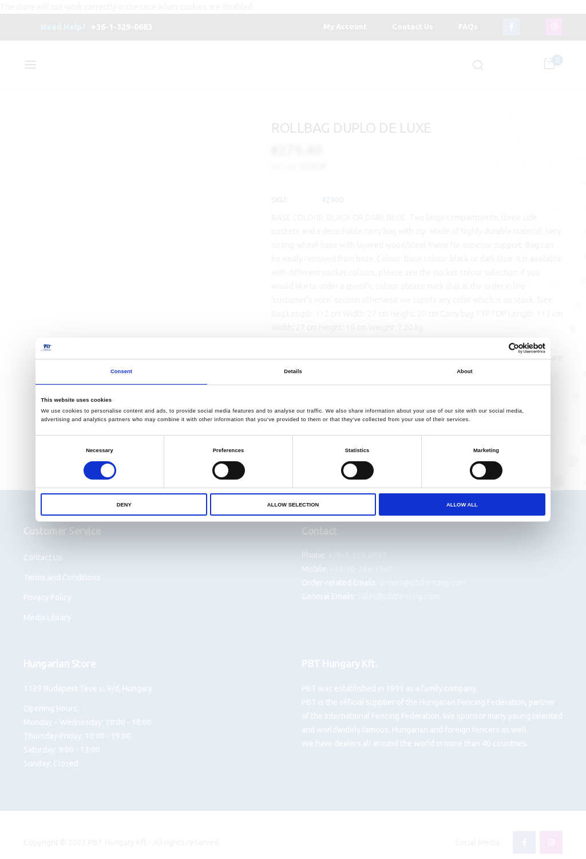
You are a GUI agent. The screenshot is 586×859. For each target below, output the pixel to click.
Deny (124, 505)
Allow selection (293, 505)
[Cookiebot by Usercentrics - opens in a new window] (495, 348)
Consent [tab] (121, 371)
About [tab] (465, 371)
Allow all (462, 505)
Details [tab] (293, 371)
